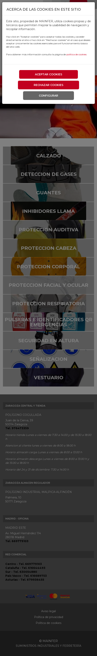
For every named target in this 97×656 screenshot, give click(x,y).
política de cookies (76, 54)
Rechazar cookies (48, 85)
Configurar (48, 95)
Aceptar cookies (48, 74)
